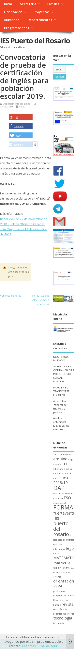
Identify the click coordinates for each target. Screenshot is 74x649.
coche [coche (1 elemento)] (56, 473)
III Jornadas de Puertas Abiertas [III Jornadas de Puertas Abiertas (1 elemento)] (63, 539)
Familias (53, 4)
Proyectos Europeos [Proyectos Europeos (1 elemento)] (63, 595)
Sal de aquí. (49, 646)
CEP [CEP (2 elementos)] (65, 464)
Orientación (13, 12)
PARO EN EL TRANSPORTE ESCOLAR (61, 391)
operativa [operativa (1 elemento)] (65, 572)
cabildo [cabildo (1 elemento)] (57, 464)
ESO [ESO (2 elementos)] (67, 497)
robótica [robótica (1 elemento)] (57, 613)
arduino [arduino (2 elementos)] (60, 458)
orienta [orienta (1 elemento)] (57, 576)
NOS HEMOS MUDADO (61, 358)
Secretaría (28, 4)
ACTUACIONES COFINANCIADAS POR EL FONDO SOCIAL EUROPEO (63, 374)
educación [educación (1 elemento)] (58, 493)
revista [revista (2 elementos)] (68, 604)
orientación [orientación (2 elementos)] (63, 581)
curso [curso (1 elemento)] (56, 478)
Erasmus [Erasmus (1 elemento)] (69, 493)
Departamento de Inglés (16, 103)
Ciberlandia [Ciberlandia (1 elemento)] (59, 469)
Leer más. (29, 646)
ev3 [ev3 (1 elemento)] (64, 503)
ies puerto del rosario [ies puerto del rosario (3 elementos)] (61, 526)
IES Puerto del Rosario (35, 40)
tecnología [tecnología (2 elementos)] (62, 618)
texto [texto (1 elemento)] (56, 623)
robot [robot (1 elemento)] (56, 609)
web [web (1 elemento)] (61, 623)
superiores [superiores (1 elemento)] (68, 613)
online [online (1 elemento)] (56, 572)
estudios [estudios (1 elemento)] (57, 503)
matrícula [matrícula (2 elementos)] (61, 563)
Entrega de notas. (12, 295)
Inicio (8, 4)
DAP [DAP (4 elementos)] (59, 488)
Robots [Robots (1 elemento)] (63, 609)
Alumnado (11, 20)
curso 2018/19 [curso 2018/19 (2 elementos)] (61, 480)
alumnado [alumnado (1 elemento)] (65, 454)
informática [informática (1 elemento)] (59, 549)
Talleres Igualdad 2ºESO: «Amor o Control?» (40, 300)
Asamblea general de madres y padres (60, 406)
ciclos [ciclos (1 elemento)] (69, 469)
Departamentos (39, 20)
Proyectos (42, 12)
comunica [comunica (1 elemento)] (65, 473)
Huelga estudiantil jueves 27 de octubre (61, 424)
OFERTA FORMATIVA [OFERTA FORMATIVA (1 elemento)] (63, 568)
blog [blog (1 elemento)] (70, 459)
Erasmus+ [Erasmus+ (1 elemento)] (58, 498)
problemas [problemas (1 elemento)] (59, 591)
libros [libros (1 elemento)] (56, 553)
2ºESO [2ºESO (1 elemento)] (56, 454)
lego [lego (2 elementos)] (70, 548)
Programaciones (16, 28)
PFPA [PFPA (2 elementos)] (57, 586)
